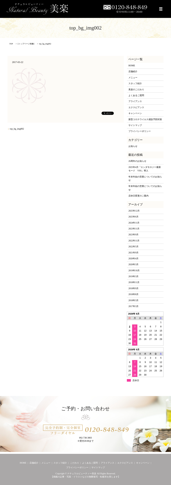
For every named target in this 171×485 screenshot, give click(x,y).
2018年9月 (133, 288)
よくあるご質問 (136, 95)
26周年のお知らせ (137, 161)
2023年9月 (133, 234)
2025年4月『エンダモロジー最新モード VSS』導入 (144, 169)
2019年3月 (133, 276)
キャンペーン (135, 113)
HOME (131, 65)
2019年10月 (134, 270)
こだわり (74, 463)
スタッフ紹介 (135, 83)
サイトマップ (135, 125)
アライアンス (135, 101)
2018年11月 (133, 282)
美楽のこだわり (136, 89)
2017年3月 (133, 306)
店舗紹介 (132, 71)
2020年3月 (133, 264)
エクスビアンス (136, 107)
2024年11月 (133, 223)
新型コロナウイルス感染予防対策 (145, 119)
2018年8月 (133, 294)
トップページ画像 (26, 44)
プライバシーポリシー (139, 131)
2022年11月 (133, 240)
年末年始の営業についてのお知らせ (145, 178)
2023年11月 (133, 228)
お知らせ (132, 146)
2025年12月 (134, 211)
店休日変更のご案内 (138, 196)
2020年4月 (133, 258)
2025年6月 (133, 217)
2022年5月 (133, 246)
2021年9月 (133, 252)
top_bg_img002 (17, 129)
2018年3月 (133, 300)
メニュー (132, 77)
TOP (11, 44)
